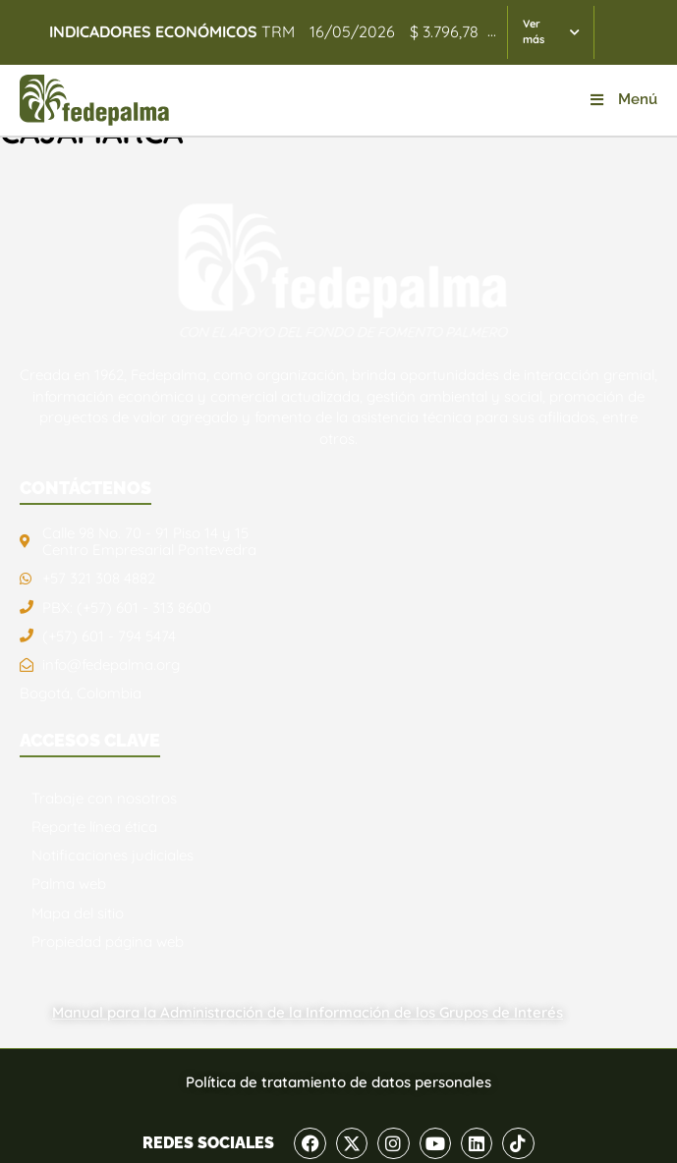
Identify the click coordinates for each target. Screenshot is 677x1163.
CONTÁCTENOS (85, 487)
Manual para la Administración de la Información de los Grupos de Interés (307, 1012)
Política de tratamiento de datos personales (338, 1082)
